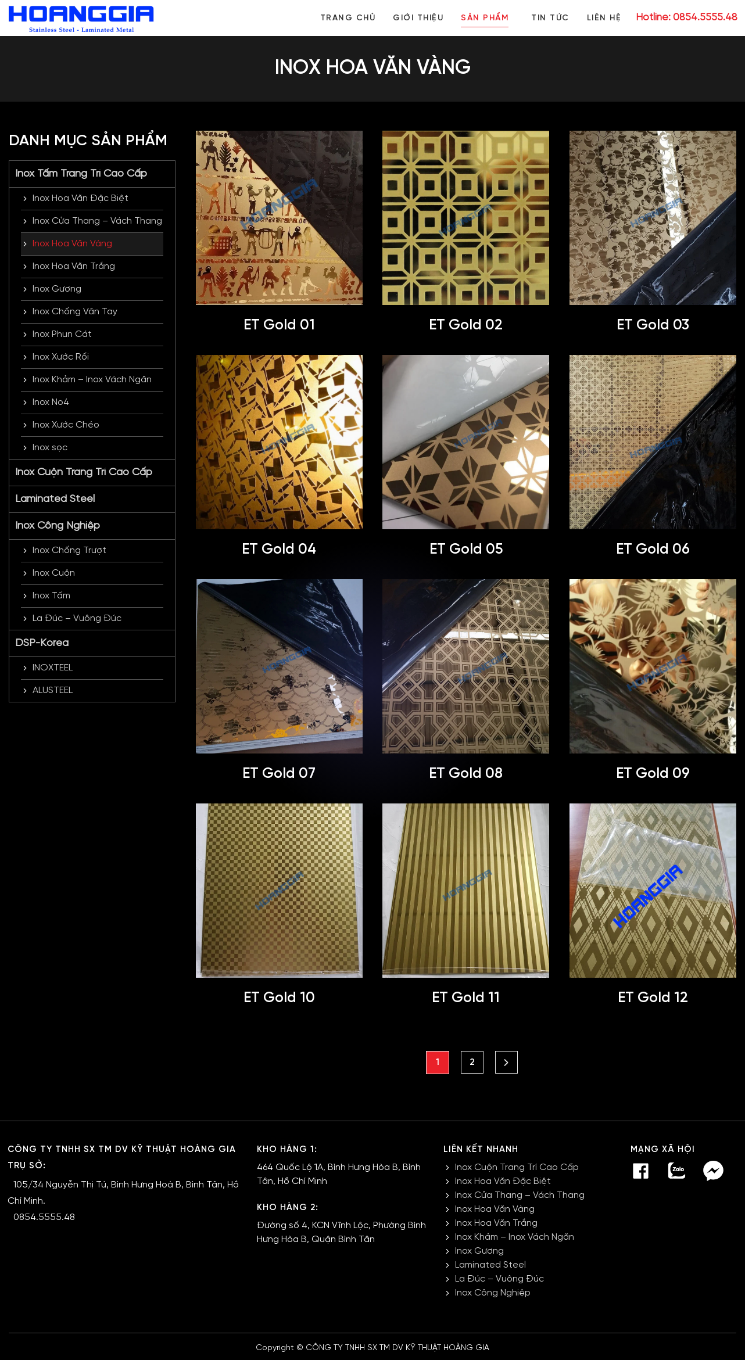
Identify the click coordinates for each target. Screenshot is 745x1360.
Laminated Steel (55, 499)
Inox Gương (57, 289)
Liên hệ (604, 18)
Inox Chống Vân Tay (75, 312)
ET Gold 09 (652, 774)
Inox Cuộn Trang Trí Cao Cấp (83, 472)
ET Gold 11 (466, 998)
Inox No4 (51, 402)
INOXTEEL (53, 668)
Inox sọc (50, 448)
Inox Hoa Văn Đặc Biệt (80, 198)
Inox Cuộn (54, 573)
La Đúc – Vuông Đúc (77, 618)
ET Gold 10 (279, 998)
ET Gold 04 (279, 549)
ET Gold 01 (279, 325)
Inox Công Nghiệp (57, 526)
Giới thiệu (414, 18)
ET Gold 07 (279, 774)
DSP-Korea (42, 643)
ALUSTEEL (53, 690)
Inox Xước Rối (61, 357)
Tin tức (549, 18)
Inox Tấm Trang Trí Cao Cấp (81, 174)
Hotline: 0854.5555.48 (686, 17)
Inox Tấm (51, 596)
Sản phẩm (482, 18)
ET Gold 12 (652, 998)
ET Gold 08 (465, 774)
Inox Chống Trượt (69, 550)
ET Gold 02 (466, 325)
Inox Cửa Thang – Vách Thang (97, 221)
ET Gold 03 (653, 325)
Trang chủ (343, 18)
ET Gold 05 (466, 549)
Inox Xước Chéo (66, 425)
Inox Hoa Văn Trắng (74, 266)
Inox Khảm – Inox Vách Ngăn (92, 380)
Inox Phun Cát (62, 334)
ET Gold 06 (652, 549)
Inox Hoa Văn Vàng (72, 244)
